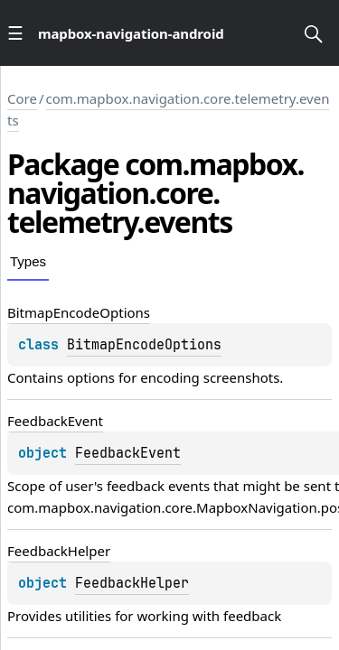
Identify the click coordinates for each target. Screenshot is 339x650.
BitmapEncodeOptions (144, 345)
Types (28, 261)
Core (22, 98)
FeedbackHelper (132, 583)
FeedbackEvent (128, 453)
